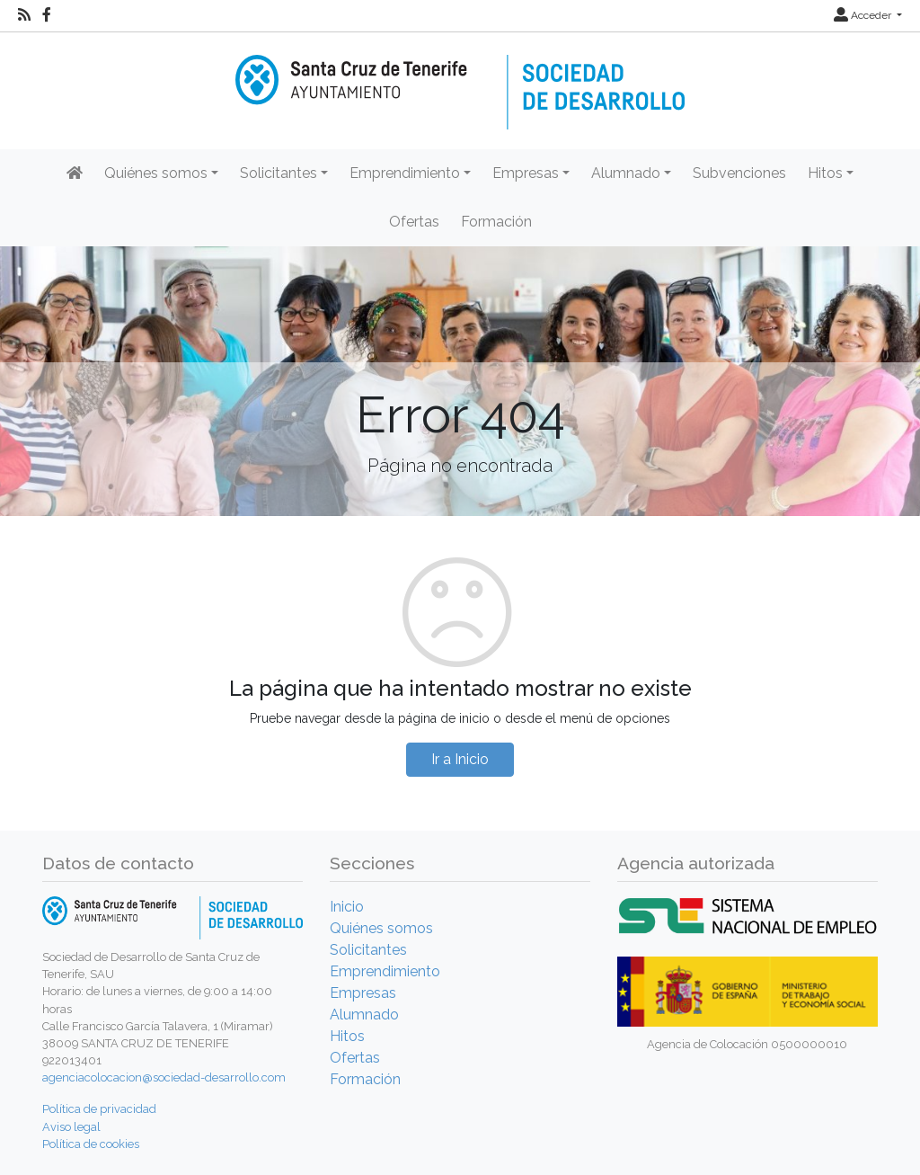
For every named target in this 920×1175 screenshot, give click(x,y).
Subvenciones (739, 173)
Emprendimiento (385, 971)
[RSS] (24, 15)
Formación (496, 221)
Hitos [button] (825, 173)
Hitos (347, 1036)
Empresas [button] (525, 173)
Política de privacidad (99, 1109)
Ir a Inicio (460, 759)
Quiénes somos (381, 928)
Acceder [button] (864, 15)
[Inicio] (460, 79)
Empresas (363, 992)
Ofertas (414, 221)
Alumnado (364, 1014)
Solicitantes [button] (278, 173)
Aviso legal (71, 1127)
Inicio (347, 906)
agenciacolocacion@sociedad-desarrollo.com (164, 1077)
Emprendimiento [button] (404, 173)
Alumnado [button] (625, 173)
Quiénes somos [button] (156, 173)
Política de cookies (90, 1144)
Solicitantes (368, 949)
